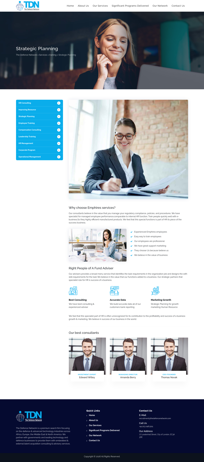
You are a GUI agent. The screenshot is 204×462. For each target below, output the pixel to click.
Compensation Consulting (30, 130)
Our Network (160, 5)
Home (70, 5)
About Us (83, 5)
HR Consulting (25, 103)
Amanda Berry (128, 377)
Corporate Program (27, 150)
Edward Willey (87, 377)
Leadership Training (27, 137)
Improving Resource (27, 110)
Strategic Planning (27, 116)
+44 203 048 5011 (146, 426)
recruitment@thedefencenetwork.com (155, 418)
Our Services (100, 5)
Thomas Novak (169, 377)
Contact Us (178, 5)
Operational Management (30, 157)
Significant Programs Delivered (130, 5)
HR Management (26, 143)
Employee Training (27, 123)
